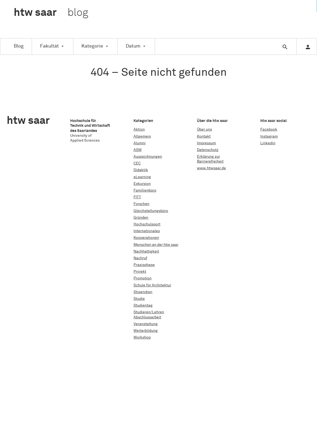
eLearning (142, 177)
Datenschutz (207, 150)
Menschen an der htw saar (156, 245)
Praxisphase (144, 265)
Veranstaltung (146, 324)
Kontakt (204, 136)
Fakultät (49, 46)
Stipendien (143, 292)
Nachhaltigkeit (146, 251)
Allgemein (142, 136)
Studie (139, 299)
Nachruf (140, 258)
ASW (138, 150)
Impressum (206, 143)
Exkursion (142, 184)
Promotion (143, 278)
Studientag (143, 305)
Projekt (140, 272)
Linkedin (267, 143)
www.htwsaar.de (211, 168)
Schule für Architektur (152, 285)
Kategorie (92, 46)
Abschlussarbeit (147, 317)
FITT (137, 197)
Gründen (141, 218)
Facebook (268, 129)
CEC (137, 163)
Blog (19, 46)
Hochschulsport (147, 224)
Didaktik (141, 170)
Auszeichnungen (148, 157)
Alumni (140, 143)
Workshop (142, 337)
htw (51, 13)
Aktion (139, 129)
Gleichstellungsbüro (151, 211)
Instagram (269, 136)
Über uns (204, 129)
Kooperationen (146, 238)
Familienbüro (145, 190)
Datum (133, 46)
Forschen (141, 204)
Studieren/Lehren (149, 312)
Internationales (147, 231)
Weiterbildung (146, 331)
